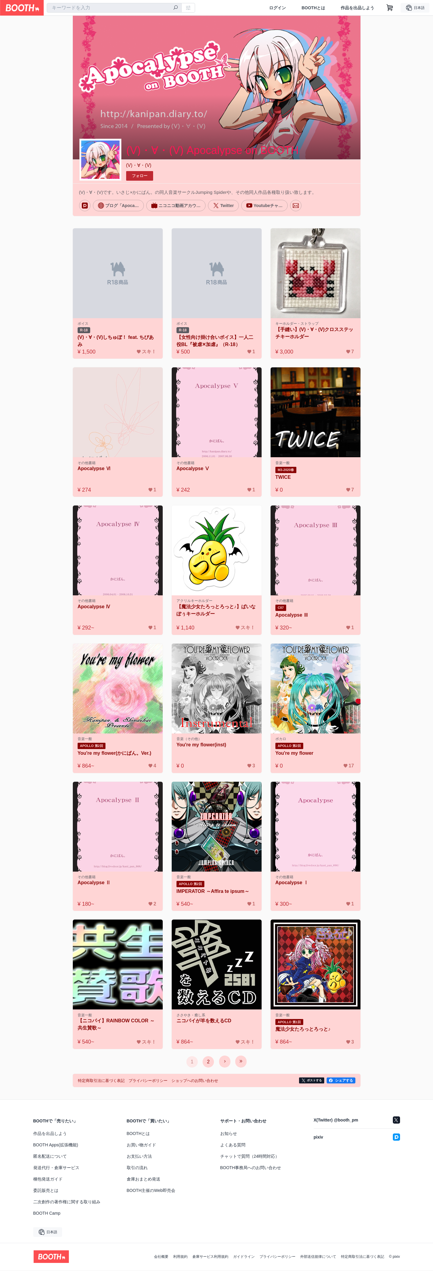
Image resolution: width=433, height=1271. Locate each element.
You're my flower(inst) (202, 745)
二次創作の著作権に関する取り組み (66, 1202)
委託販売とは (45, 1191)
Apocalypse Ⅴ (193, 468)
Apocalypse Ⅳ (94, 607)
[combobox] (114, 8)
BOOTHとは (313, 8)
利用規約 (180, 1257)
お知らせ (228, 1134)
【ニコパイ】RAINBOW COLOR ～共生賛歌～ (116, 1025)
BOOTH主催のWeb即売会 (151, 1191)
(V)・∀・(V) (139, 165)
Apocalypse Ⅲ (292, 615)
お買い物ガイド (141, 1145)
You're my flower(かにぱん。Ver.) (115, 753)
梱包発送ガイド (48, 1180)
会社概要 (161, 1257)
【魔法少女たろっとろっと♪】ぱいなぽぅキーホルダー (216, 611)
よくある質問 (232, 1145)
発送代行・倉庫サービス (56, 1168)
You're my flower (295, 753)
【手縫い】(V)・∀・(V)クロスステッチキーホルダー (315, 333)
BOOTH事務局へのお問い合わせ (250, 1168)
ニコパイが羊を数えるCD (204, 1021)
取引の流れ (137, 1168)
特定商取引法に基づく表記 (362, 1257)
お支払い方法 (139, 1157)
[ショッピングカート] (390, 8)
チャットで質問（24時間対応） (250, 1157)
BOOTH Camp (47, 1214)
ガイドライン (244, 1257)
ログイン (277, 8)
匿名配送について (50, 1157)
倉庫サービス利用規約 (210, 1257)
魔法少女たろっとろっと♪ (303, 1030)
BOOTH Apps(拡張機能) (55, 1145)
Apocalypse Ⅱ (94, 883)
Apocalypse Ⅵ (94, 468)
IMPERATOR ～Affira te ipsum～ (213, 892)
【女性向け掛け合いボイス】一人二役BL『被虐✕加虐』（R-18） (215, 341)
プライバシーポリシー (277, 1257)
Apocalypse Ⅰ (292, 883)
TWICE (283, 477)
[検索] (175, 8)
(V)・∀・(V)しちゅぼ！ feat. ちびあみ (116, 341)
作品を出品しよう (357, 8)
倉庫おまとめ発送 (143, 1180)
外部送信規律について (318, 1257)
